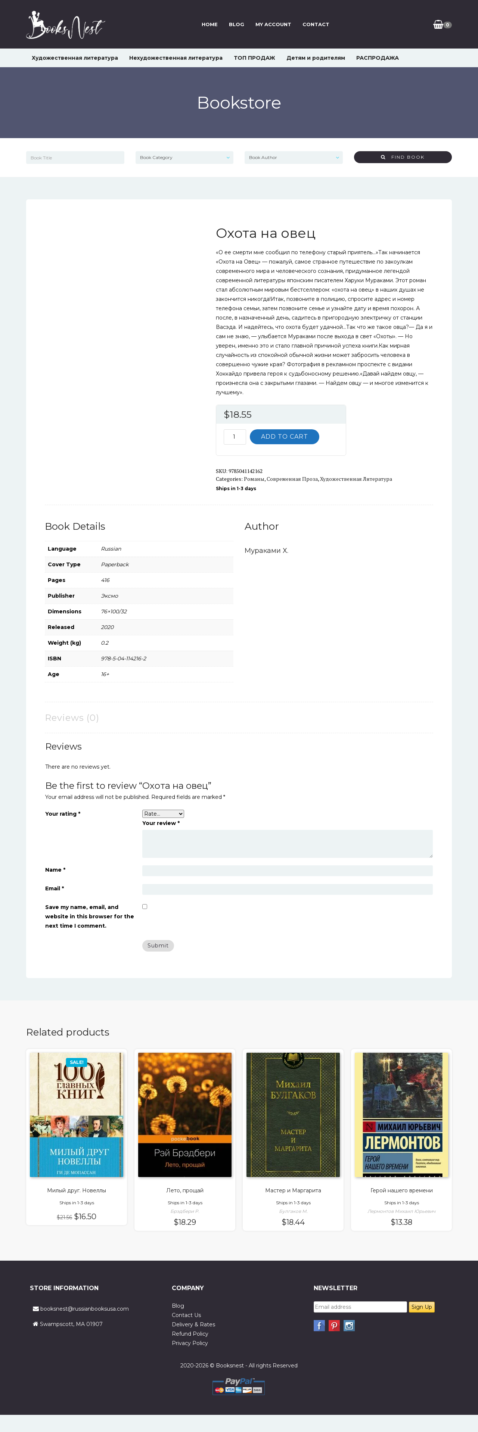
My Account (273, 24)
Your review (161, 823)
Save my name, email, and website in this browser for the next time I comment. (89, 916)
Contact (315, 24)
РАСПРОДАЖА (377, 58)
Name (55, 869)
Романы (254, 478)
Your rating (62, 813)
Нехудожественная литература (176, 58)
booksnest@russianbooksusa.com (84, 1308)
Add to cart (284, 436)
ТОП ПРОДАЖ (254, 58)
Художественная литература (75, 58)
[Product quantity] (235, 437)
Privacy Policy (190, 1343)
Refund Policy (190, 1333)
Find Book (403, 157)
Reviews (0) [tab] (72, 717)
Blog (236, 24)
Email (54, 888)
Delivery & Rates (193, 1324)
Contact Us (186, 1315)
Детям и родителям (315, 58)
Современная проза (292, 478)
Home (210, 24)
